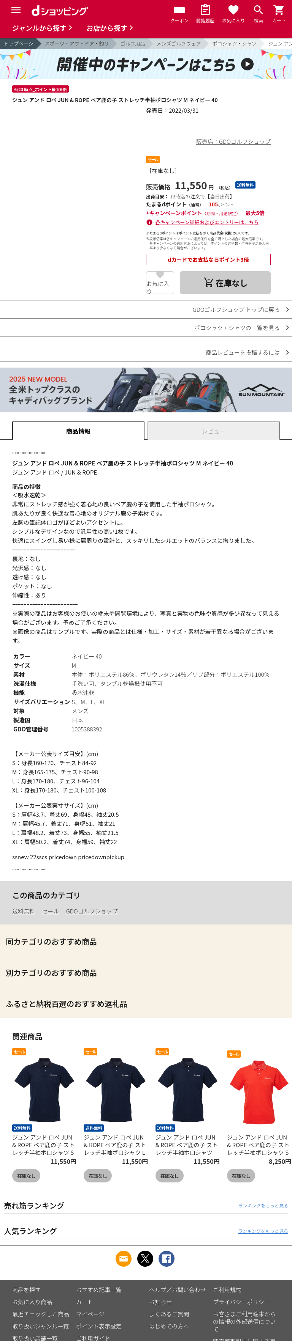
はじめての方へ (169, 1326)
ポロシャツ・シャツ (234, 43)
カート (84, 1302)
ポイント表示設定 (99, 1326)
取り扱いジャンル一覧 (40, 1326)
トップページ (18, 43)
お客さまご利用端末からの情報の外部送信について (244, 1321)
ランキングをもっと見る (263, 1205)
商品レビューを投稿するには (243, 352)
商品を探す (26, 1290)
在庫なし (26, 1175)
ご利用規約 (227, 1290)
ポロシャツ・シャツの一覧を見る (237, 327)
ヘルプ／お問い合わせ (177, 1290)
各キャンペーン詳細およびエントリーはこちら (207, 222)
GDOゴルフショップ (92, 911)
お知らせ (160, 1302)
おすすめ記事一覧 (99, 1290)
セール (50, 911)
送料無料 (23, 911)
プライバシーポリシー (241, 1302)
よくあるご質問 (169, 1314)
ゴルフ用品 (133, 43)
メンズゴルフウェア (179, 43)
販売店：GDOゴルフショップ (233, 141)
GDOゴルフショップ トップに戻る (236, 309)
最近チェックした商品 (40, 1314)
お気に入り (157, 287)
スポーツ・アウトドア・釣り (77, 43)
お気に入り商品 (32, 1302)
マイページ (90, 1314)
